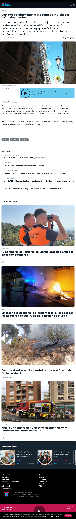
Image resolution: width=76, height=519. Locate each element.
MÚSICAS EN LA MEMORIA (23, 451)
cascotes (24, 139)
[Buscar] (73, 4)
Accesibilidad (6, 488)
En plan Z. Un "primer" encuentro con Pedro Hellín (61, 455)
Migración (7, 163)
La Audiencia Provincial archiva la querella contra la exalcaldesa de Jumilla (35, 173)
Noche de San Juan (7, 309)
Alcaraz (72, 0)
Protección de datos (9, 484)
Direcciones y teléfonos (10, 481)
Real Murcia (59, 0)
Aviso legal (5, 486)
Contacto (42, 475)
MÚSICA (18, 460)
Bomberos (14, 139)
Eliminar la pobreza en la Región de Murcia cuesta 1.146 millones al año (33, 189)
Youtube (42, 484)
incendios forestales (8, 367)
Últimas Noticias (51, 0)
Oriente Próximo (41, 0)
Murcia (3, 11)
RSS (40, 486)
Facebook (42, 479)
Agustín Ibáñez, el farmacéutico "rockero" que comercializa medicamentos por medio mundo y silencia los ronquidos (25, 455)
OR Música (70, 508)
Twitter (42, 477)
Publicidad (5, 479)
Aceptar (68, 515)
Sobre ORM (5, 475)
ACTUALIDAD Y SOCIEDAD (61, 460)
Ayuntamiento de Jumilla (11, 170)
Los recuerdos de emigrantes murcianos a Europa (24, 165)
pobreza (6, 186)
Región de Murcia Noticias (12, 155)
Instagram (43, 481)
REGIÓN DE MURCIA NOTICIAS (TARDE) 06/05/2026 (25, 158)
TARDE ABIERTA (58, 451)
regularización (9, 178)
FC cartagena (66, 0)
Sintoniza (5, 477)
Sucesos (4, 424)
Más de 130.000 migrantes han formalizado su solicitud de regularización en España (39, 181)
